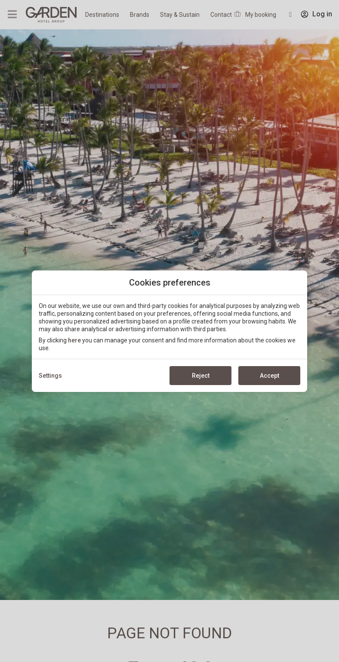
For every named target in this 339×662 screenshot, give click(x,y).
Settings (50, 376)
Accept (269, 375)
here (74, 340)
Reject (201, 375)
